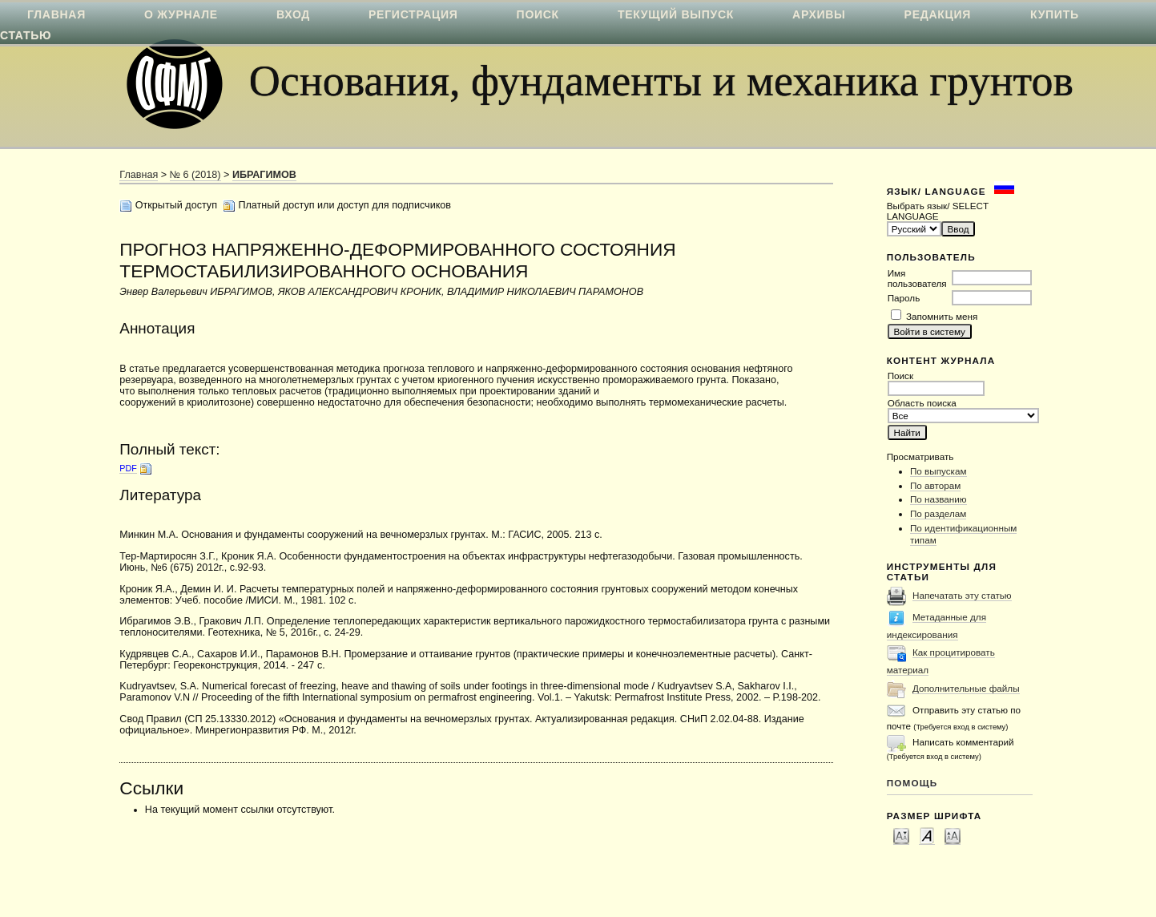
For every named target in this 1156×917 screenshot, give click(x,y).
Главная (138, 174)
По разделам (938, 513)
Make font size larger (953, 835)
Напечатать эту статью (962, 595)
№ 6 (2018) (195, 174)
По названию (938, 499)
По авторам (935, 485)
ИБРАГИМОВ (264, 174)
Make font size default (927, 835)
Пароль (904, 298)
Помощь (912, 783)
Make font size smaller (901, 835)
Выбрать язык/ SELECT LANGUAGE (938, 210)
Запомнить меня (941, 316)
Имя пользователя (917, 278)
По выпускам (938, 471)
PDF (127, 468)
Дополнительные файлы (966, 688)
